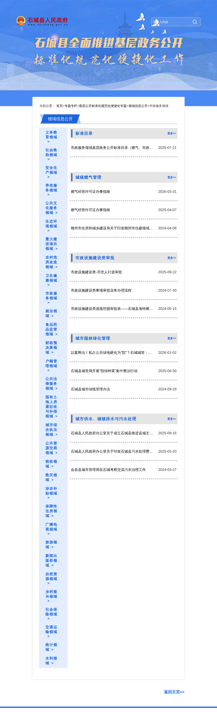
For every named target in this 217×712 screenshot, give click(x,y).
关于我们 (39, 676)
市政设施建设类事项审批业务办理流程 (101, 250)
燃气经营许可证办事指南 (90, 151)
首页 (59, 65)
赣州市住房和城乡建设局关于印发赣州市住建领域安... (113, 188)
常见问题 (69, 676)
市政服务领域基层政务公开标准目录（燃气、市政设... (113, 107)
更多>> (171, 92)
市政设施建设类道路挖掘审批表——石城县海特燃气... (113, 268)
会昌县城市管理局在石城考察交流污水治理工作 (108, 429)
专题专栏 (70, 65)
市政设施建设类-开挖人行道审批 (96, 232)
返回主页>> (174, 651)
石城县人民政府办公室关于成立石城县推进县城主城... (113, 393)
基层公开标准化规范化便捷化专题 (103, 65)
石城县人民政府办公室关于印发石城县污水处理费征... (113, 411)
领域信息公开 (138, 65)
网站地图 (54, 676)
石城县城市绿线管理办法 (90, 349)
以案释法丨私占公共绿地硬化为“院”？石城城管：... (111, 312)
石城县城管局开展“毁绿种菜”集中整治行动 (104, 330)
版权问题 (85, 676)
